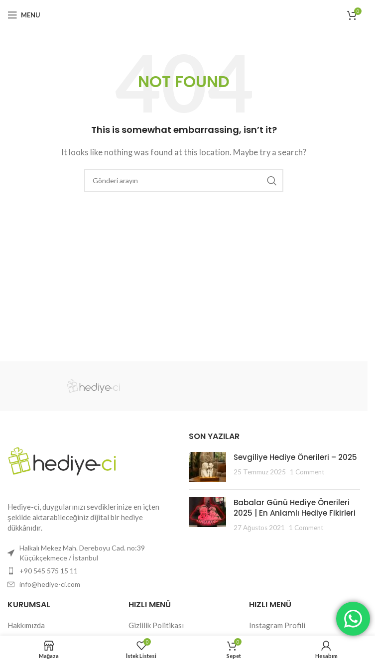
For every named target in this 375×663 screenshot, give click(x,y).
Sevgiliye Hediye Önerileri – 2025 (295, 457)
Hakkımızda (26, 625)
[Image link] (62, 460)
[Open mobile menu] (23, 15)
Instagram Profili (277, 625)
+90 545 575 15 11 (48, 570)
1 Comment (307, 472)
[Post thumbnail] (207, 467)
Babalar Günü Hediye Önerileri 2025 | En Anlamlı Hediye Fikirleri (295, 507)
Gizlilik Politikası (156, 625)
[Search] (183, 180)
